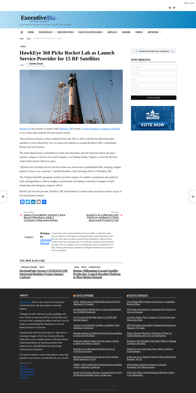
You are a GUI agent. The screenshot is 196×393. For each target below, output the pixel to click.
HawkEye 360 (66, 128)
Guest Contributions (27, 372)
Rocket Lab (25, 128)
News (41, 267)
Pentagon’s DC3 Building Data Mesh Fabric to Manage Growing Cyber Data (151, 342)
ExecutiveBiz (26, 302)
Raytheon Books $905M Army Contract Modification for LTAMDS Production (97, 310)
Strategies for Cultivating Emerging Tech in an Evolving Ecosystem (94, 350)
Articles (112, 32)
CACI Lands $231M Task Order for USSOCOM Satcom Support (95, 318)
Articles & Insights (27, 369)
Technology (46, 32)
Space (83, 267)
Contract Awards (29, 267)
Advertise (152, 32)
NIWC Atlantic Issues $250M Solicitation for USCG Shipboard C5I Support (96, 303)
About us (23, 366)
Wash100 (126, 32)
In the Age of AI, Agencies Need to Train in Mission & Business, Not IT (151, 358)
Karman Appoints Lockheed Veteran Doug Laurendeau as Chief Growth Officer (97, 334)
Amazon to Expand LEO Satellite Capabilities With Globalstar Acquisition (96, 326)
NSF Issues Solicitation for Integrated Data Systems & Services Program (151, 310)
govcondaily (138, 295)
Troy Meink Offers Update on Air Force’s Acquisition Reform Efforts (151, 303)
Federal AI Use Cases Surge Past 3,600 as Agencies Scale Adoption (150, 350)
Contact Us (24, 377)
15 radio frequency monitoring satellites (100, 128)
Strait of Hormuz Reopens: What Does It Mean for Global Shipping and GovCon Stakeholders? (149, 334)
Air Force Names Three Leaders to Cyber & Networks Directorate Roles (151, 318)
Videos (139, 32)
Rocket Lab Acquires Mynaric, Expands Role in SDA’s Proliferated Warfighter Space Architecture (97, 373)
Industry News (65, 32)
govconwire (85, 295)
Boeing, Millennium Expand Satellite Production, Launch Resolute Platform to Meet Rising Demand (96, 274)
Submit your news (26, 375)
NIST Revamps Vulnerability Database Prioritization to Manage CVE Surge (151, 326)
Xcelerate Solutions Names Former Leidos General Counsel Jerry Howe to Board (96, 342)
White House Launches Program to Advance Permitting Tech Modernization (146, 365)
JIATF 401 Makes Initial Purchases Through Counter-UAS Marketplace (151, 373)
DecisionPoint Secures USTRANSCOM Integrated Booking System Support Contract (44, 274)
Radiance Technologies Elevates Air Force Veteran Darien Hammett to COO (95, 358)
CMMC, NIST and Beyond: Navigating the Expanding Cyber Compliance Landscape (97, 365)
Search (172, 51)
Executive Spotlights (90, 32)
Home (31, 32)
